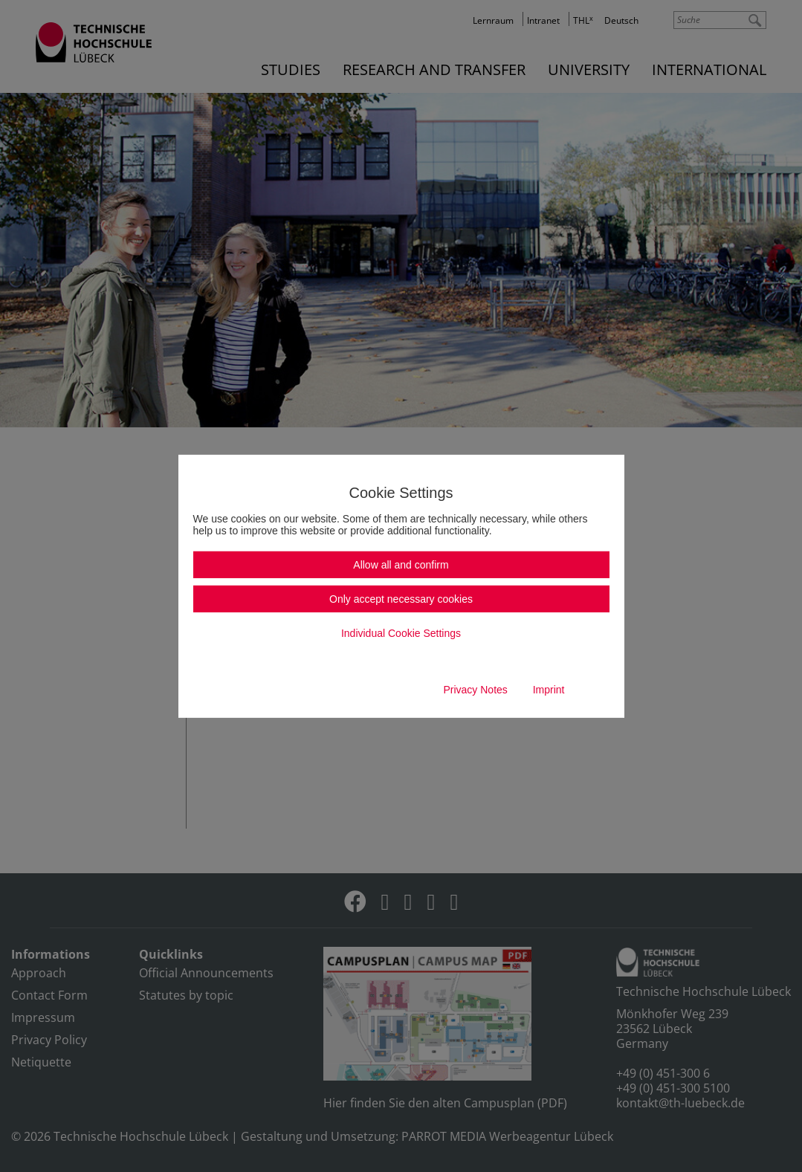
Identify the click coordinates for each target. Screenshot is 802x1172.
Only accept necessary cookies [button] (401, 599)
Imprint (549, 690)
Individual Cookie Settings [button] (401, 633)
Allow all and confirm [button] (400, 565)
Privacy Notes (475, 690)
